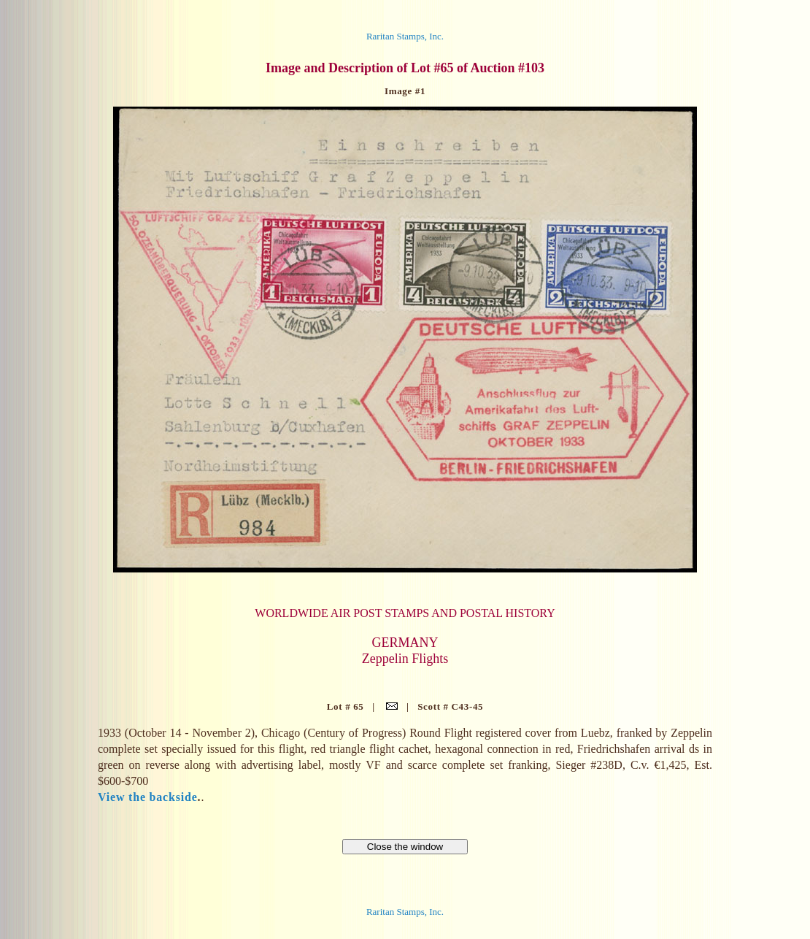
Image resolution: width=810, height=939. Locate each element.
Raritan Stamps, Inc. (405, 36)
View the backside (148, 797)
